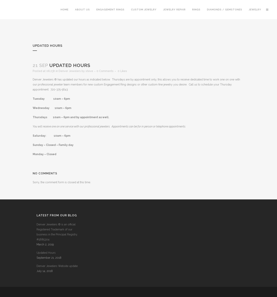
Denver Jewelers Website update (57, 266)
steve (89, 71)
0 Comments (105, 71)
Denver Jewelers (70, 71)
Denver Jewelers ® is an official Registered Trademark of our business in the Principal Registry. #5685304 (57, 232)
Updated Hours (46, 252)
